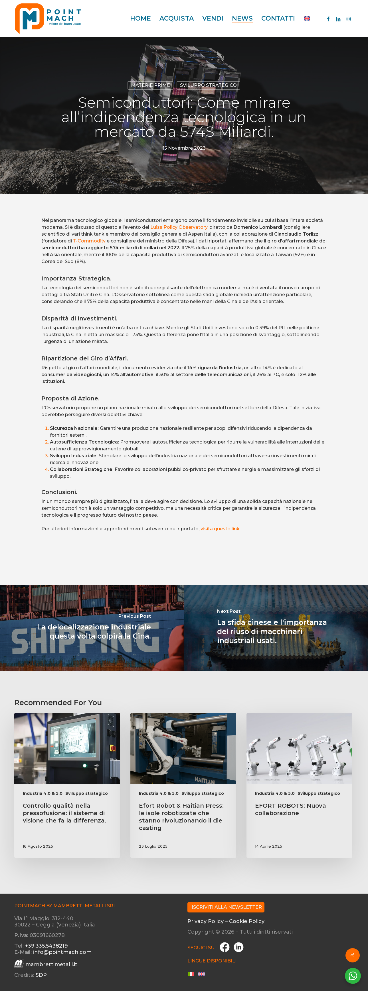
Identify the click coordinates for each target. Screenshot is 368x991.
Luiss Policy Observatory (178, 227)
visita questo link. (220, 528)
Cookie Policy (246, 921)
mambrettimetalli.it (51, 964)
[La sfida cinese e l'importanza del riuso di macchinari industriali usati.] (276, 628)
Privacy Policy (205, 921)
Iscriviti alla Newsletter (227, 907)
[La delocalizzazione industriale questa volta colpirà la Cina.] (92, 628)
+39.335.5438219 (46, 946)
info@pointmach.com (62, 952)
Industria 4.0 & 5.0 (42, 793)
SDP (41, 975)
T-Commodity (89, 241)
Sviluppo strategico (208, 85)
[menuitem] (307, 18)
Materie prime (150, 85)
